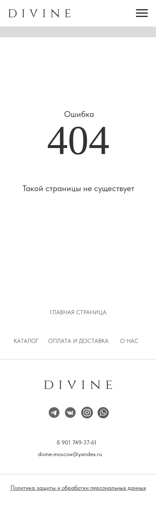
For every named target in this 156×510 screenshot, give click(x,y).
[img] (87, 412)
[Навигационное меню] (142, 13)
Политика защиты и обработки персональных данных (78, 487)
